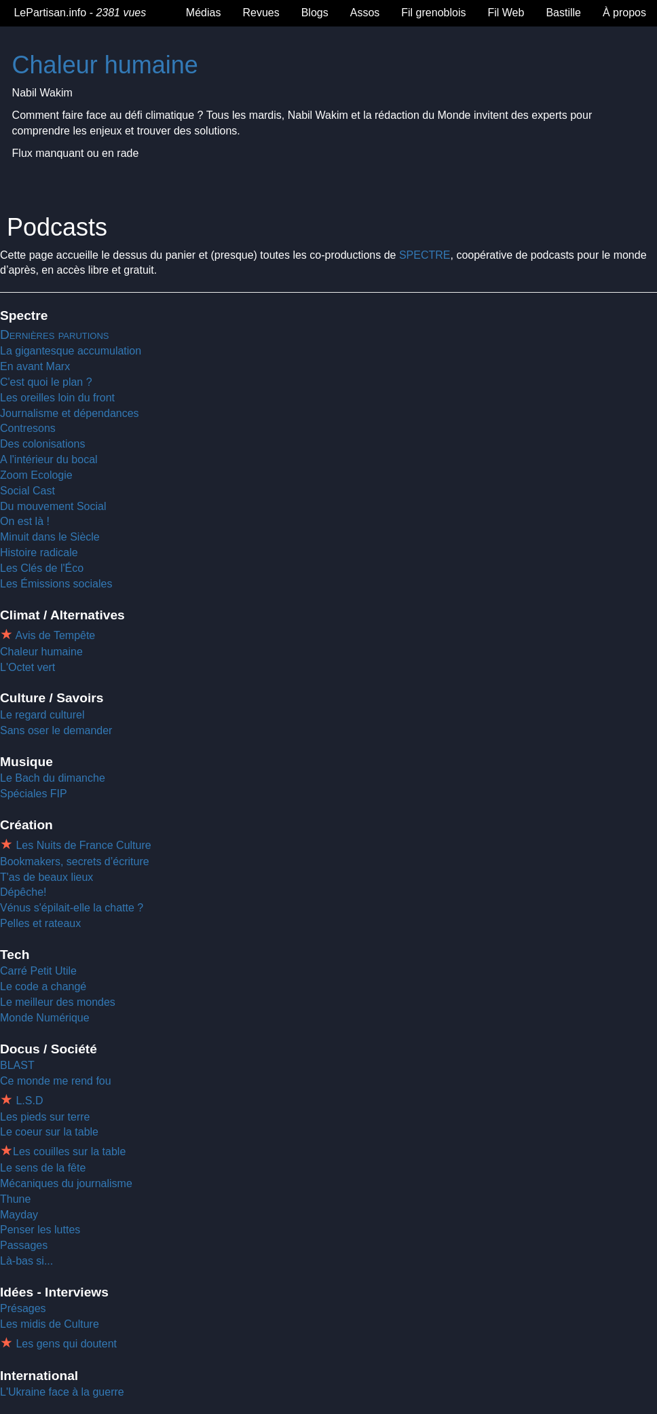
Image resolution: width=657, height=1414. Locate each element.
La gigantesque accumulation (70, 351)
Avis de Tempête (54, 635)
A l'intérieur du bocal (49, 459)
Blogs (314, 12)
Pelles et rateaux (40, 923)
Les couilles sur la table (69, 1151)
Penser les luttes (40, 1229)
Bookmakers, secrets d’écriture (74, 861)
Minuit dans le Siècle (50, 537)
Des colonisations (42, 444)
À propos (624, 12)
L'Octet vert (27, 667)
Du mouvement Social (53, 506)
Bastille (563, 12)
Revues (260, 12)
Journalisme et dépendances (69, 413)
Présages (23, 1308)
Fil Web (505, 12)
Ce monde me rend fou (55, 1081)
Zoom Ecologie (36, 475)
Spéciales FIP (33, 793)
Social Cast (27, 490)
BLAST (17, 1065)
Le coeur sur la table (49, 1132)
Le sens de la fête (43, 1168)
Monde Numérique (45, 1017)
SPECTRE (425, 255)
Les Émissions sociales (56, 584)
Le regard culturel (42, 715)
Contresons (28, 428)
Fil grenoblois (433, 12)
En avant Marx (35, 366)
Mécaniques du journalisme (66, 1183)
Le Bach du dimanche (52, 778)
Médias (203, 12)
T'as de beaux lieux (46, 877)
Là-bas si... (26, 1261)
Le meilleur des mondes (57, 1002)
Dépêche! (23, 892)
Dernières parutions (54, 334)
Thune (15, 1199)
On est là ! (25, 521)
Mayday (19, 1214)
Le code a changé (43, 986)
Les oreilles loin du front (57, 397)
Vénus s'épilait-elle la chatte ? (71, 907)
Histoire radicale (39, 552)
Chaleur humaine (105, 65)
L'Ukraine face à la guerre (62, 1392)
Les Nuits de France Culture (82, 845)
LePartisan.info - (78, 12)
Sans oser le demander (56, 730)
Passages (24, 1245)
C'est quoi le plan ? (46, 382)
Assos (365, 12)
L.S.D (28, 1100)
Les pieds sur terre (45, 1117)
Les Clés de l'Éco (41, 568)
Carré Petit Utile (38, 971)
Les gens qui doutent (65, 1343)
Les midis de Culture (49, 1324)
